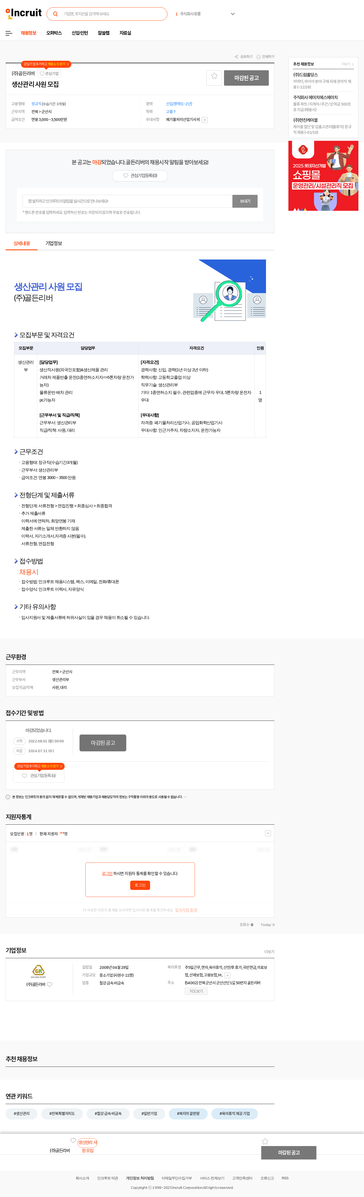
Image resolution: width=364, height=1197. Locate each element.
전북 (55, 671)
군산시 (67, 671)
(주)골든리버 (23, 73)
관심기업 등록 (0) (39, 776)
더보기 (269, 951)
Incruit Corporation (187, 1187)
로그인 (107, 873)
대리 (63, 687)
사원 (55, 687)
